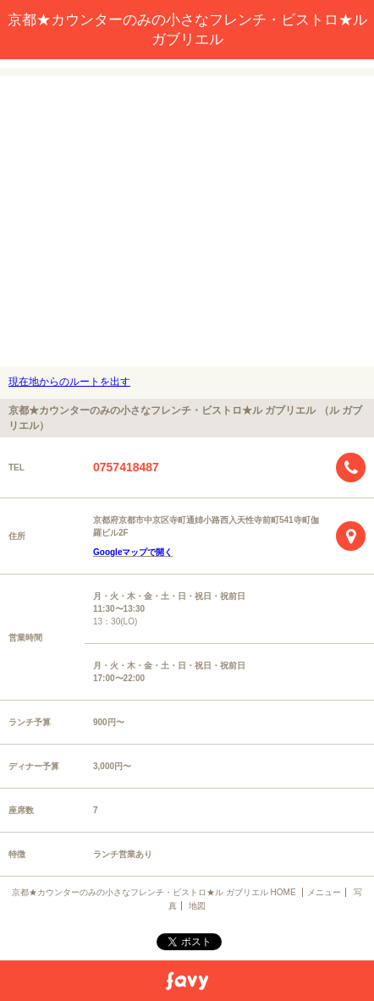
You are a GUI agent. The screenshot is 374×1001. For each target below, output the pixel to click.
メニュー (324, 892)
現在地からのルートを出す (69, 382)
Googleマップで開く (133, 552)
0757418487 (126, 467)
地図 (197, 905)
